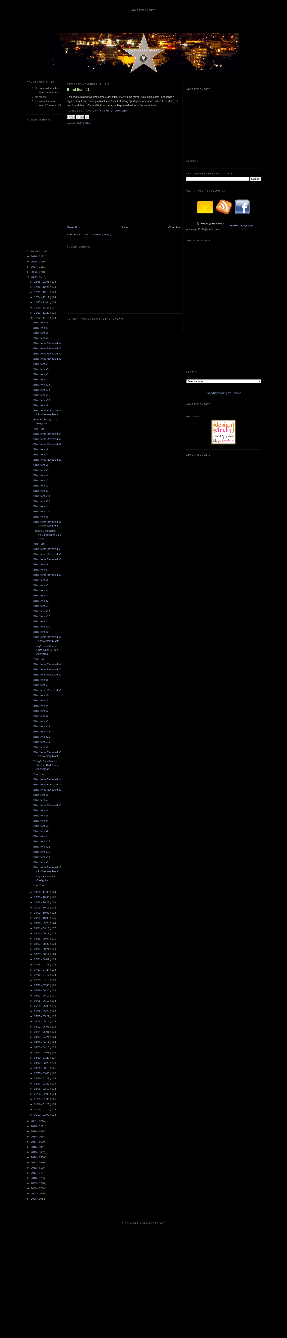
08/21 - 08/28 (42, 943)
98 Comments (119, 111)
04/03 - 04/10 (42, 1047)
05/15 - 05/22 (42, 1016)
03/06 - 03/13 (42, 1068)
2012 (34, 1167)
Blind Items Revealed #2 (47, 353)
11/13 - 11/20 (42, 312)
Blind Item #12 (41, 389)
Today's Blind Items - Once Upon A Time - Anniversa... (46, 650)
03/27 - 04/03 (42, 1052)
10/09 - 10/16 (42, 907)
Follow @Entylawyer (242, 225)
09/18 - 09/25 (42, 923)
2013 (34, 1162)
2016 (34, 1146)
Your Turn (38, 428)
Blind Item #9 (40, 405)
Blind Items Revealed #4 (47, 343)
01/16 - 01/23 (42, 1104)
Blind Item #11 (41, 394)
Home (124, 227)
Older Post (174, 227)
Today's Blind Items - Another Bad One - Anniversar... (45, 765)
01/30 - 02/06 (42, 1093)
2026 (34, 256)
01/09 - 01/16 (42, 1109)
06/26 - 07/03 (42, 985)
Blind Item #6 (40, 332)
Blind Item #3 (40, 369)
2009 (34, 1183)
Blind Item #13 (41, 384)
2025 (34, 261)
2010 (34, 1178)
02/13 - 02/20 (42, 1083)
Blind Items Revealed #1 (47, 358)
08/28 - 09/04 (42, 938)
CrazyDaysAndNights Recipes (223, 393)
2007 (34, 1193)
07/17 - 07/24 (42, 969)
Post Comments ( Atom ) (97, 234)
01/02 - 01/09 (42, 1114)
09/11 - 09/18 (42, 928)
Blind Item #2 (40, 374)
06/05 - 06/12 (42, 1000)
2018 (34, 1136)
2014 (34, 1157)
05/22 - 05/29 (42, 1011)
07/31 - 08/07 (42, 959)
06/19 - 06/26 (42, 990)
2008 (34, 1188)
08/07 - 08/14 (42, 954)
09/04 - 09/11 (42, 933)
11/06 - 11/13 (42, 317)
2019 (34, 1131)
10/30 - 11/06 (42, 892)
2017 (34, 1141)
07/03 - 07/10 (42, 980)
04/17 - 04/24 (42, 1037)
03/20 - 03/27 (42, 1057)
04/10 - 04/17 (42, 1042)
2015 (34, 1152)
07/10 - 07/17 (42, 974)
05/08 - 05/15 (42, 1021)
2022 (34, 277)
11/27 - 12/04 (42, 302)
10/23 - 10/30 (42, 897)
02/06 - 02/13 (42, 1088)
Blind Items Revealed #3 (47, 348)
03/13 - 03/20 (42, 1062)
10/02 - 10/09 (42, 912)
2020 (34, 1126)
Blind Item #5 (40, 338)
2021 (34, 1121)
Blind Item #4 (40, 363)
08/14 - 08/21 (42, 948)
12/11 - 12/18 (42, 292)
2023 (34, 271)
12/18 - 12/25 (42, 286)
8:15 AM (105, 111)
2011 (34, 1172)
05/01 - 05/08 (42, 1026)
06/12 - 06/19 (42, 995)
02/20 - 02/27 (42, 1078)
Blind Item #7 (40, 327)
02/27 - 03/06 (42, 1073)
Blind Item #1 (40, 379)
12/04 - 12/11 (42, 297)
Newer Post (73, 227)
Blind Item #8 (40, 322)
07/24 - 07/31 (42, 964)
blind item (84, 123)
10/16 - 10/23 (42, 902)
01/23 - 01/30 (42, 1099)
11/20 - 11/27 (42, 307)
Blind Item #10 (41, 400)
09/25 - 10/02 (42, 917)
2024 (34, 266)
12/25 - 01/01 (42, 281)
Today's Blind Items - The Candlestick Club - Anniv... (47, 534)
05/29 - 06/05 (42, 1005)
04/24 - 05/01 (42, 1031)
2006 (34, 1198)
